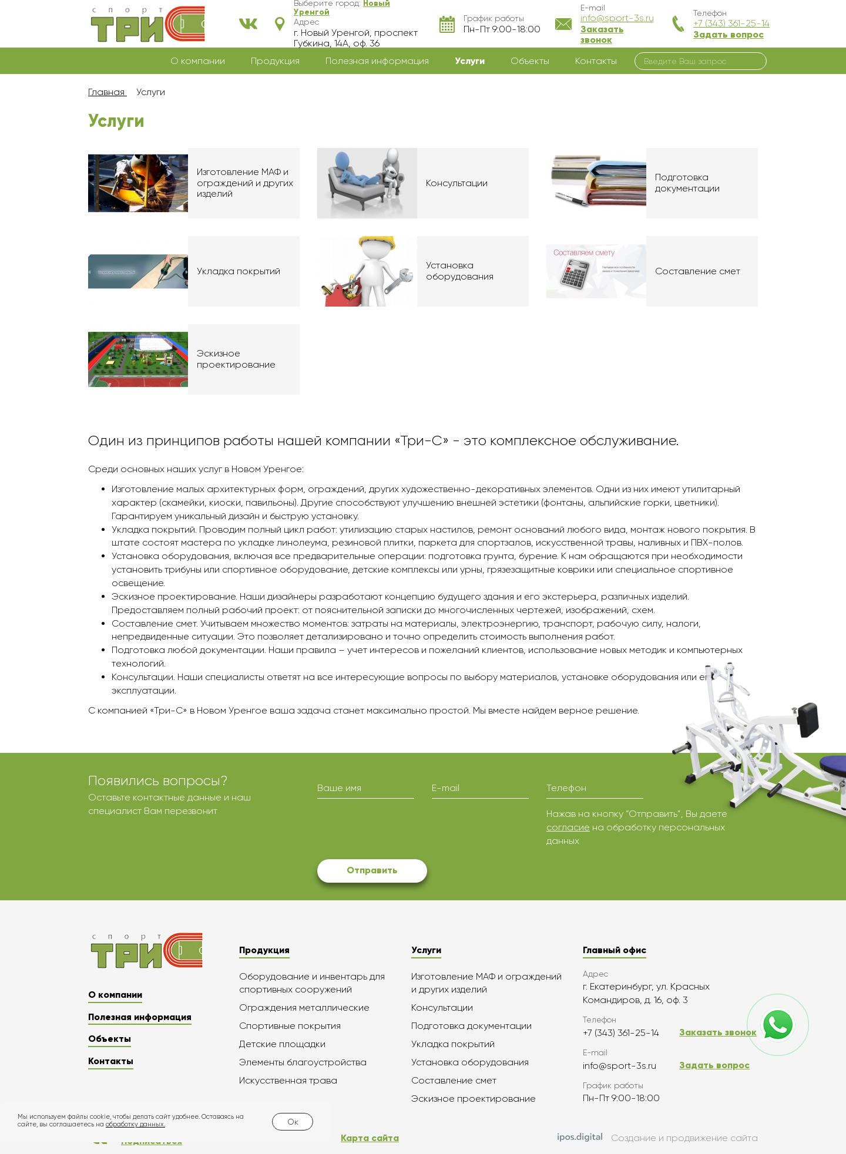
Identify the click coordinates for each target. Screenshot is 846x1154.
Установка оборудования (470, 1062)
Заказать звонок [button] (602, 34)
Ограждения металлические (304, 1007)
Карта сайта (370, 1137)
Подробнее (194, 183)
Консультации (442, 1007)
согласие (568, 827)
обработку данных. (135, 1124)
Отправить (372, 870)
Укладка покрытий (453, 1043)
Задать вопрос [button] (728, 34)
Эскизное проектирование (473, 1098)
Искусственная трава (288, 1080)
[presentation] (406, 830)
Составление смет (453, 1080)
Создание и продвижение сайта (658, 1139)
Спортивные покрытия (290, 1025)
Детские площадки (282, 1043)
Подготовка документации (471, 1025)
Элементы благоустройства (303, 1062)
